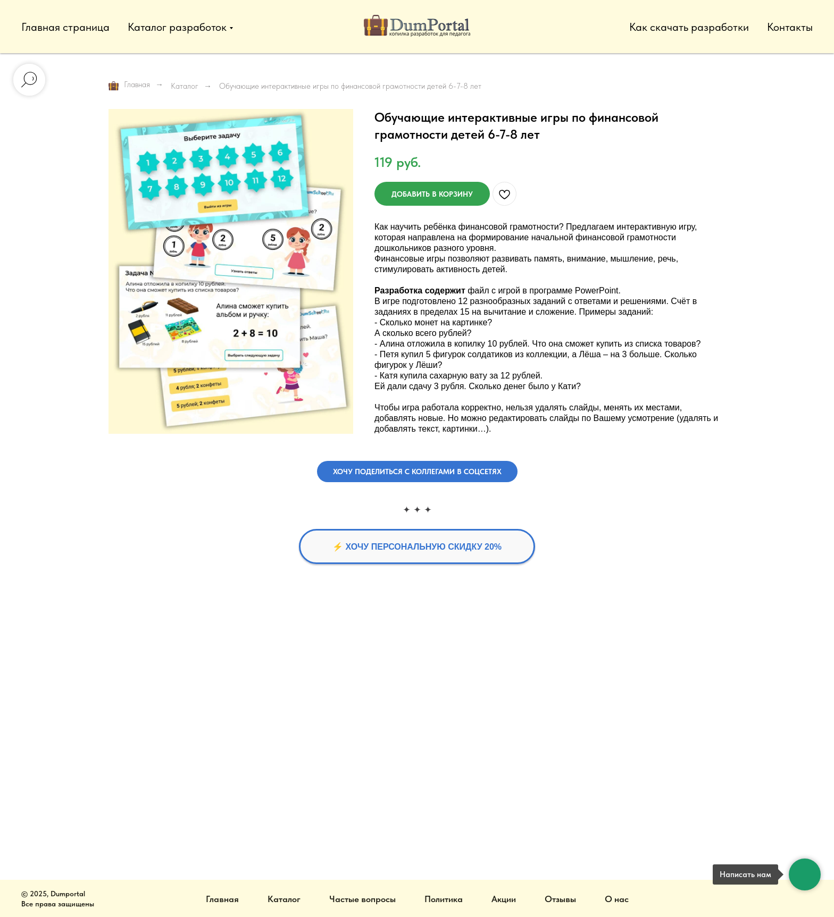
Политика (443, 899)
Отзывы (560, 899)
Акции (503, 899)
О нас (617, 899)
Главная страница (65, 26)
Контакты (790, 26)
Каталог (184, 86)
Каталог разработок (177, 26)
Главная (129, 85)
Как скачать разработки (689, 26)
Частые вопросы (362, 899)
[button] (417, 471)
